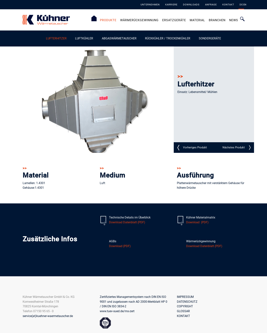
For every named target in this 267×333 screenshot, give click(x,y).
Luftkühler (84, 38)
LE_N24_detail (233, 147)
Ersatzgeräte (174, 20)
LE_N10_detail (195, 147)
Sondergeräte (210, 38)
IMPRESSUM (185, 297)
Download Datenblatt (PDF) (127, 222)
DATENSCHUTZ (187, 301)
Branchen (217, 20)
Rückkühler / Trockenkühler (167, 38)
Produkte (108, 20)
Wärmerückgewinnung (139, 20)
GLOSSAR (183, 311)
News (233, 20)
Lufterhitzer (56, 38)
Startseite (94, 18)
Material (197, 20)
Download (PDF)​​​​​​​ (120, 246)
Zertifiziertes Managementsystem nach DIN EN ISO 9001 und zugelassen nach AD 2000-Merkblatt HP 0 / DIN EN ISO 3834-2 (133, 301)
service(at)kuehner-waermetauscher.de (48, 316)
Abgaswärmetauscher (119, 38)
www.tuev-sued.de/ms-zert (117, 311)
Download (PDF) (197, 222)
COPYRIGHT (185, 306)
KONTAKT (183, 316)
